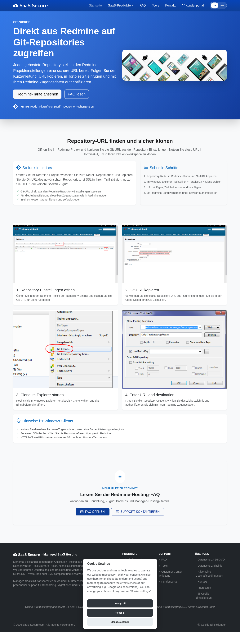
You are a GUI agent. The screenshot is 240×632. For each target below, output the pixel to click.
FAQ (143, 5)
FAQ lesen (77, 94)
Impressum (204, 587)
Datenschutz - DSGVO (211, 559)
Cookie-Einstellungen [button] (203, 595)
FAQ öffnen (92, 511)
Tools (155, 5)
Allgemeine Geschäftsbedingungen (209, 573)
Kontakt (170, 5)
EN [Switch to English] (222, 5)
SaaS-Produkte (119, 5)
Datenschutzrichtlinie (210, 565)
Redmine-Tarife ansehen (37, 94)
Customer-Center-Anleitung (171, 573)
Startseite (95, 5)
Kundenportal (169, 581)
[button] (212, 624)
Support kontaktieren (138, 511)
